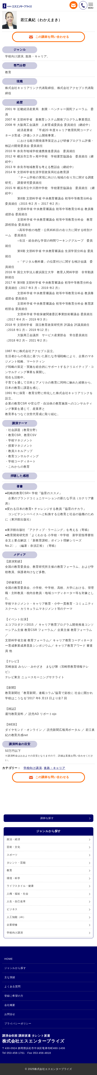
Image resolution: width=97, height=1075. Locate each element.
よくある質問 (12, 986)
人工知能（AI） (16, 917)
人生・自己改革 (16, 901)
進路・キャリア (54, 768)
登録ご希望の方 (13, 995)
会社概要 (9, 1005)
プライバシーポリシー (17, 1023)
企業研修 (12, 924)
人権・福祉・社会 (17, 893)
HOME (8, 958)
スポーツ (12, 854)
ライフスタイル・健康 (20, 885)
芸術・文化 (13, 846)
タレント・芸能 (16, 862)
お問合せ (9, 1014)
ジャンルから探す (15, 968)
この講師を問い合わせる (52, 36)
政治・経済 (13, 839)
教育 (9, 870)
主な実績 (9, 977)
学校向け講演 (33, 768)
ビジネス (12, 909)
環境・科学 (13, 878)
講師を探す (47, 818)
